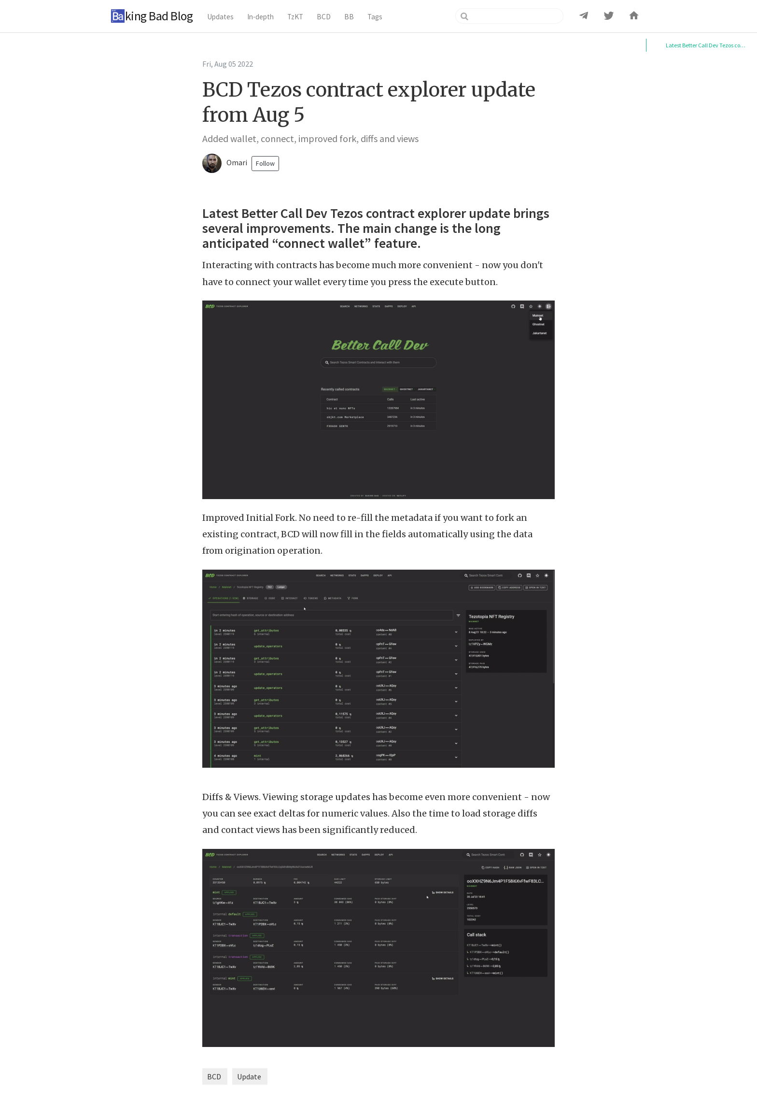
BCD (214, 1076)
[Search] (509, 16)
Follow (265, 163)
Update (249, 1076)
